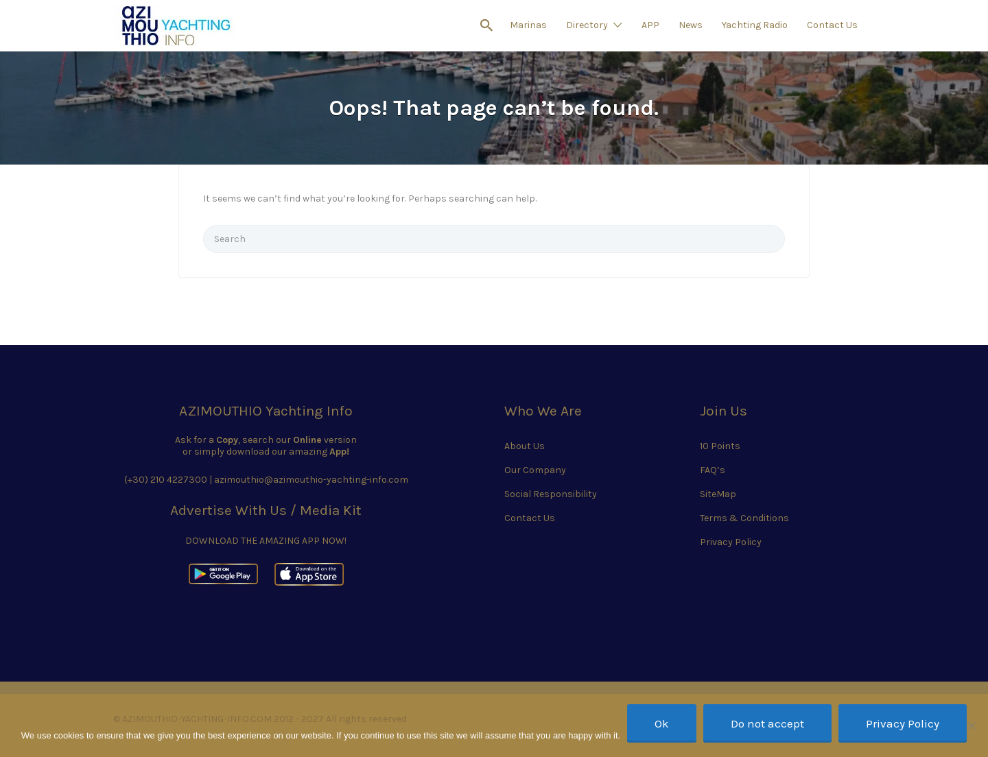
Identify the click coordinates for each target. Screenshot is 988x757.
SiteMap (718, 494)
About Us (524, 446)
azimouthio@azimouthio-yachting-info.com (311, 479)
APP (650, 25)
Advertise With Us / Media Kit (266, 510)
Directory (587, 25)
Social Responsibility (550, 494)
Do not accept (767, 723)
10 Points (720, 446)
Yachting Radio (755, 25)
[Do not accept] (971, 725)
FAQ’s (712, 470)
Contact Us (832, 25)
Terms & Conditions (744, 518)
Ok (662, 723)
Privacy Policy (731, 542)
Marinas (528, 25)
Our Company (535, 470)
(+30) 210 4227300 (165, 479)
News (691, 25)
